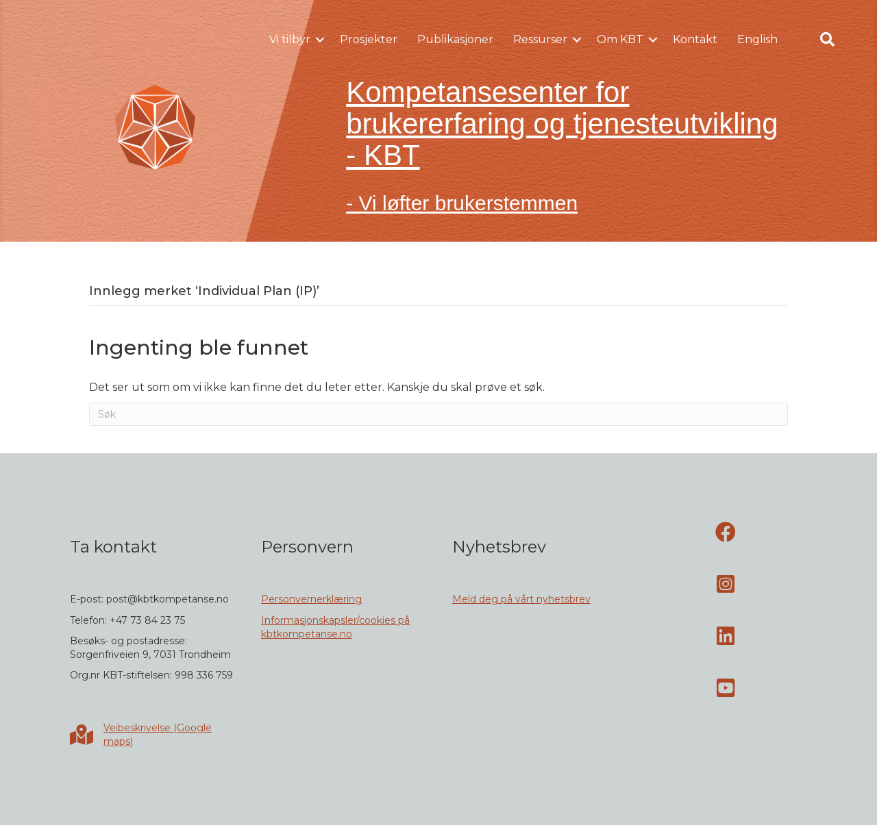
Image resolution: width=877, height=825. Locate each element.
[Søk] (438, 414)
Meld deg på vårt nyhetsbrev (521, 599)
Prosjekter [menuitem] (368, 39)
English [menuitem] (757, 39)
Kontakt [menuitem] (695, 39)
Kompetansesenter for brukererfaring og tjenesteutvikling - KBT (562, 123)
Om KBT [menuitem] (620, 39)
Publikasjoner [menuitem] (455, 39)
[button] (320, 40)
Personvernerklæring (311, 599)
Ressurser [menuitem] (540, 39)
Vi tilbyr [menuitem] (289, 39)
